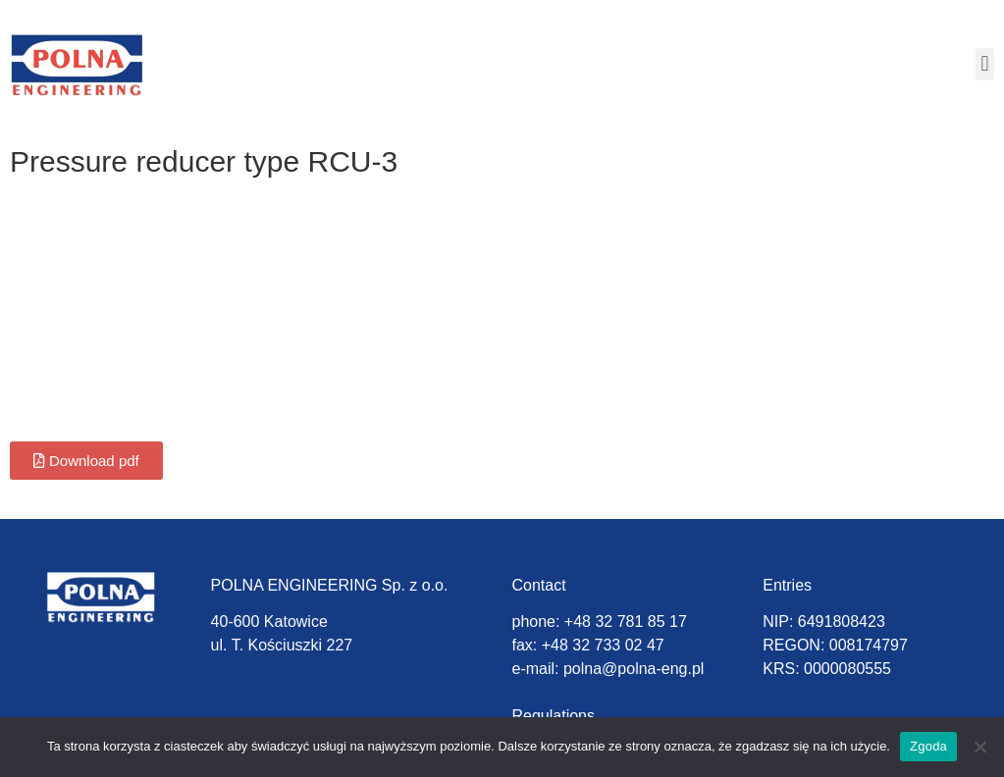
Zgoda (928, 746)
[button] (985, 64)
